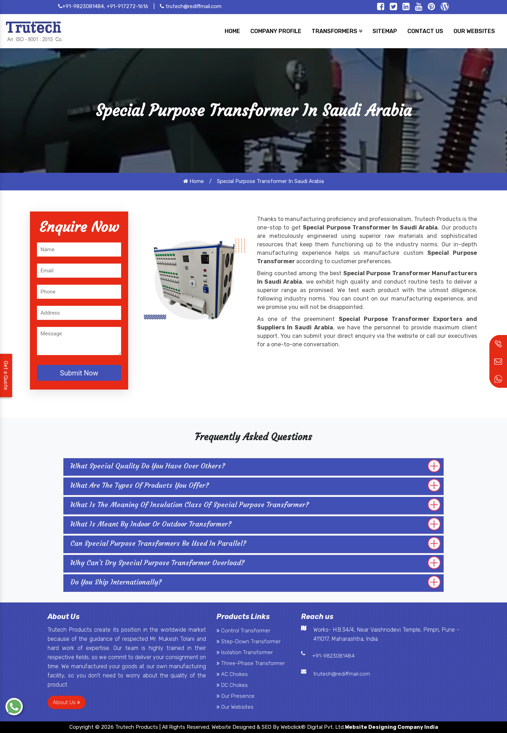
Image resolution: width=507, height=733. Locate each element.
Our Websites (235, 707)
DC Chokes (232, 685)
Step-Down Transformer (249, 641)
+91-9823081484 (333, 656)
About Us (66, 702)
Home (193, 181)
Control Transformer (243, 630)
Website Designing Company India (391, 727)
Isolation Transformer (245, 652)
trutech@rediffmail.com (190, 6)
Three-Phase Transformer (251, 663)
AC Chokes (232, 674)
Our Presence (236, 696)
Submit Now (79, 373)
